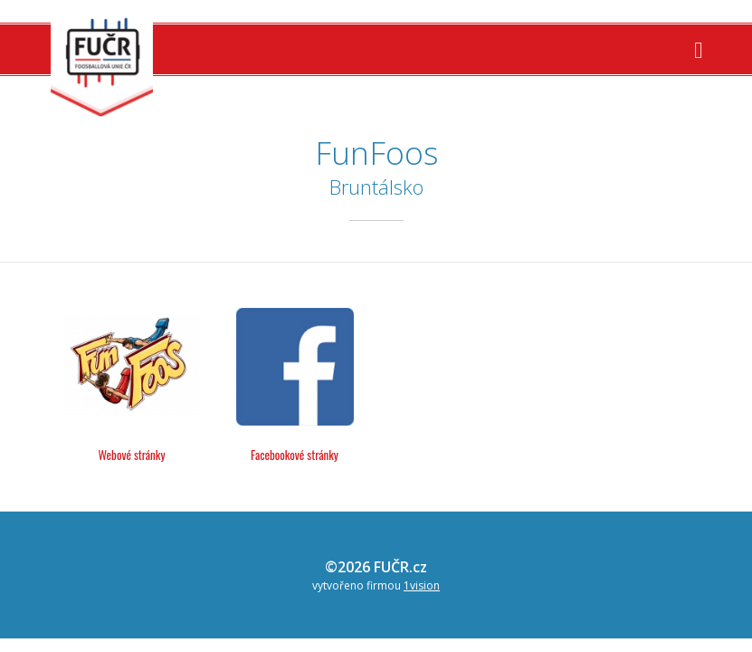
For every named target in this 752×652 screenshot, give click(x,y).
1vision (422, 585)
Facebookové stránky (294, 455)
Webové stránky (132, 455)
